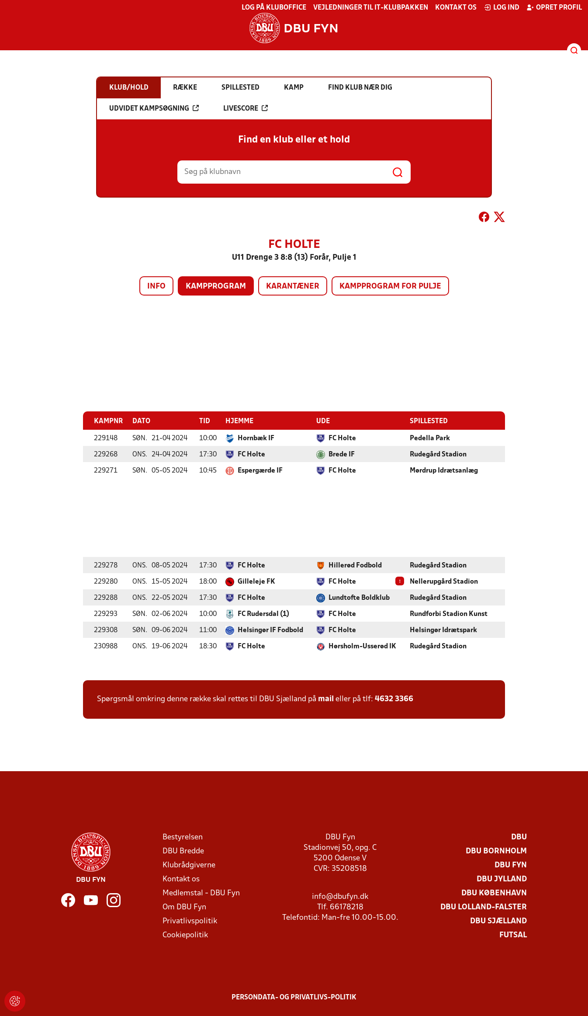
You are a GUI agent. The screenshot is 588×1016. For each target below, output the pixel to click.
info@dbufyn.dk (340, 896)
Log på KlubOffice (274, 8)
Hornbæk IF (256, 438)
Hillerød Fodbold (355, 565)
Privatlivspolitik (190, 921)
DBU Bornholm (496, 851)
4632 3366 (394, 699)
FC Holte (342, 438)
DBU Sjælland (498, 921)
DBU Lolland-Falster (483, 907)
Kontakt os (456, 8)
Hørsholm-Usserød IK (362, 646)
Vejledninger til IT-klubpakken (370, 8)
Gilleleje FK (256, 581)
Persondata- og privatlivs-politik (294, 997)
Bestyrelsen (183, 837)
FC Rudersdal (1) (263, 614)
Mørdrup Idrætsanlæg (444, 470)
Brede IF (342, 454)
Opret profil (554, 7)
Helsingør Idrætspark (443, 630)
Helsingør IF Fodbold (270, 630)
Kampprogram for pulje (390, 286)
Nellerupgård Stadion (444, 581)
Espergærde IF (260, 470)
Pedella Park (430, 438)
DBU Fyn (511, 865)
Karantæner (292, 286)
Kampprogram (216, 286)
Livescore (245, 108)
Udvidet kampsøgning (154, 108)
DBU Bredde (183, 851)
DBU (519, 837)
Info (156, 286)
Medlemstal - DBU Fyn (201, 893)
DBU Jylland (502, 879)
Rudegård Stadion (438, 454)
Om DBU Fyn (184, 907)
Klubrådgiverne (189, 865)
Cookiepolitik (185, 935)
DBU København (494, 893)
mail (326, 699)
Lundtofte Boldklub (359, 598)
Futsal (513, 935)
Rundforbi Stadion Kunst (449, 614)
